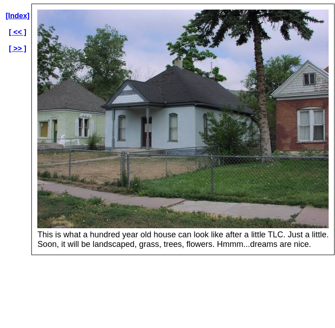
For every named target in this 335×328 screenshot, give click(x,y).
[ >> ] (17, 48)
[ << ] (17, 32)
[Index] (17, 16)
